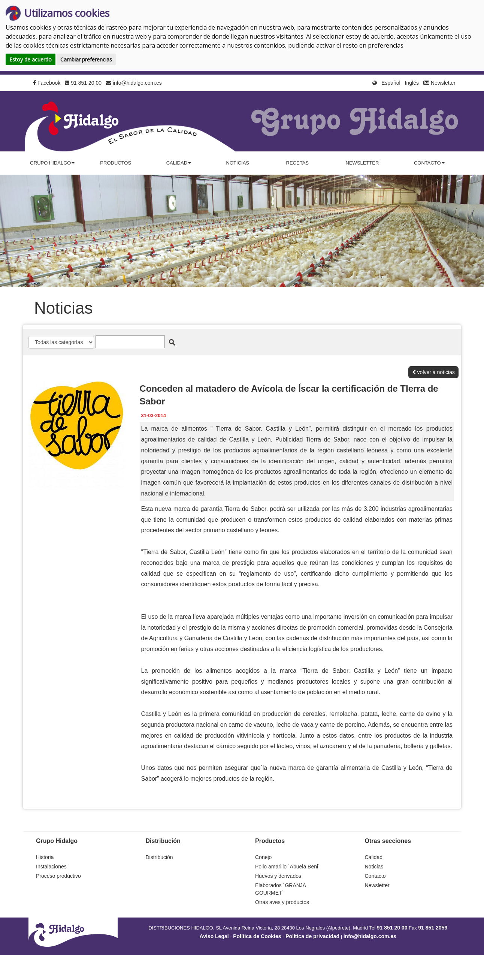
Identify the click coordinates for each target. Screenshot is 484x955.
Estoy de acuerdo (30, 59)
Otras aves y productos (282, 902)
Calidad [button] (178, 163)
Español (390, 83)
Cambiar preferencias (86, 59)
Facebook (46, 83)
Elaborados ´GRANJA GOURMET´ (280, 889)
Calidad (373, 857)
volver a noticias (433, 372)
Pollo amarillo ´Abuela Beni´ (287, 867)
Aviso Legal (214, 936)
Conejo (263, 857)
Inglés (412, 83)
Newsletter (439, 83)
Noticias (237, 163)
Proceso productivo (58, 876)
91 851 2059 (432, 928)
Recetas (297, 163)
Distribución (159, 857)
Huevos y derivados (278, 876)
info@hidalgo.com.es (134, 83)
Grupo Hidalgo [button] (52, 163)
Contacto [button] (429, 163)
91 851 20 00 (83, 83)
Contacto (375, 876)
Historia (45, 857)
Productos (115, 163)
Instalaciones (51, 867)
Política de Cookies (257, 936)
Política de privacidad (312, 936)
